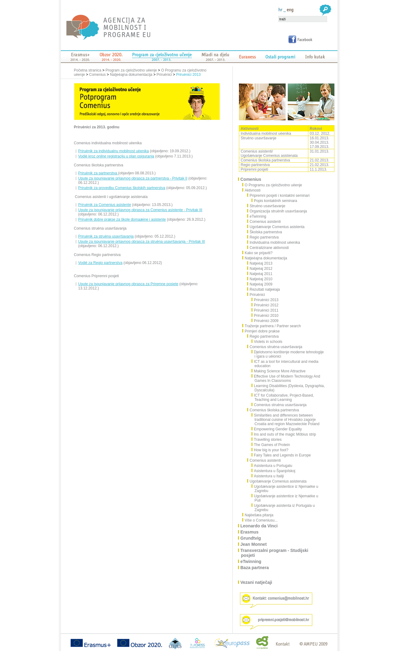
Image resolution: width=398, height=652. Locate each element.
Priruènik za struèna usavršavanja (106, 236)
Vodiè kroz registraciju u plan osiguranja (116, 156)
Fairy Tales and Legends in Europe (281, 455)
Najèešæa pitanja (259, 515)
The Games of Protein (271, 445)
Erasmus (250, 532)
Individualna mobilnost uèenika (274, 242)
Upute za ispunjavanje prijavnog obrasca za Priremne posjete (128, 284)
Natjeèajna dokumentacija (131, 74)
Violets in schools (267, 342)
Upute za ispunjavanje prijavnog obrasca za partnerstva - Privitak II (133, 178)
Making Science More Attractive (279, 371)
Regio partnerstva (263, 237)
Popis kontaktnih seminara (274, 201)
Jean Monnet (254, 544)
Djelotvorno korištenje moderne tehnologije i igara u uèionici (288, 354)
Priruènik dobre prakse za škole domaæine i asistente (122, 219)
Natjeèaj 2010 (260, 279)
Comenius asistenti (264, 221)
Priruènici (164, 74)
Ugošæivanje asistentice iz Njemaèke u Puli (285, 498)
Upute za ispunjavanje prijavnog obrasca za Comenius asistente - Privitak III (140, 210)
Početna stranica (88, 70)
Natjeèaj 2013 (260, 263)
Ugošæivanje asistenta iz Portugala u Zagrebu (283, 507)
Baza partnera (255, 567)
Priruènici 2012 (265, 305)
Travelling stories (267, 439)
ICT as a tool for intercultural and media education (285, 363)
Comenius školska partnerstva (273, 410)
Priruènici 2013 (188, 74)
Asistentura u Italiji (268, 476)
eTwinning (257, 216)
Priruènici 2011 (265, 310)
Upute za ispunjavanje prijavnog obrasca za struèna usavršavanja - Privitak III (141, 241)
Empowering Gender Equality (277, 429)
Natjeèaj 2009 (260, 284)
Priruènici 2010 (265, 315)
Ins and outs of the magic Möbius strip (284, 434)
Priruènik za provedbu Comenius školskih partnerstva (121, 188)
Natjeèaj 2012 (260, 268)
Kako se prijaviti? (259, 253)
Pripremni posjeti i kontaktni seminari (279, 195)
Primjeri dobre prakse (262, 331)
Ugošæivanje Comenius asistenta (276, 227)
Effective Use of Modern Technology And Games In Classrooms (286, 378)
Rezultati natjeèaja (264, 289)
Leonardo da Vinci (259, 525)
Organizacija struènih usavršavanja (277, 211)
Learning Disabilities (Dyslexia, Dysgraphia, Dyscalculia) (288, 388)
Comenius (97, 74)
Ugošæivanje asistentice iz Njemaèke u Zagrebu (285, 488)
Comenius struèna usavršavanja (275, 347)
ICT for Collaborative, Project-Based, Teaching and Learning (283, 397)
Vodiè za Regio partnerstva (100, 263)
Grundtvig (251, 538)
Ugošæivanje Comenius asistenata (277, 481)
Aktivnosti (252, 190)
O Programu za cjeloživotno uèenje (273, 185)
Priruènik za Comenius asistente (104, 205)
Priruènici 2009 (265, 321)
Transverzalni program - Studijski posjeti (274, 553)
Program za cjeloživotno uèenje (131, 70)
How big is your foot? (270, 450)
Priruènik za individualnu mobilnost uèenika (113, 151)
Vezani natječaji (256, 582)
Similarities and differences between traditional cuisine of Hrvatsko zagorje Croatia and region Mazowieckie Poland (285, 419)
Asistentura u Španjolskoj (273, 471)
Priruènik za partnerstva (98, 173)
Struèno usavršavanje (266, 206)
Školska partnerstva (265, 232)
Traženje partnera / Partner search (273, 326)
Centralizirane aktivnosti (268, 248)
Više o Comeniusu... (261, 520)
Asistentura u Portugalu (272, 466)
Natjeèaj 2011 (260, 274)
